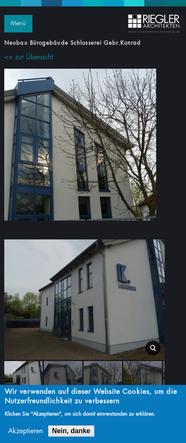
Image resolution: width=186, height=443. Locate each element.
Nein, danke (71, 432)
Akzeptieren (25, 432)
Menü (18, 23)
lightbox (152, 348)
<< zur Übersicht (28, 57)
